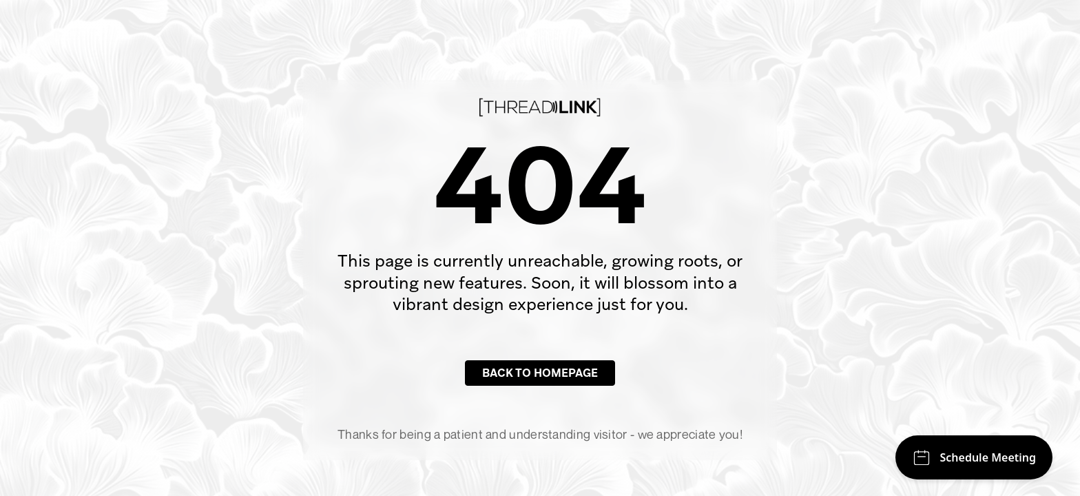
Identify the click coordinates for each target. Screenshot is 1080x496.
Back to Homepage (540, 373)
